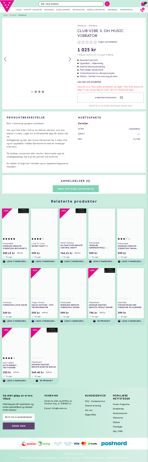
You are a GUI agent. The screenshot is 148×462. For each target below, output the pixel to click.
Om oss (88, 410)
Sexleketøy (118, 409)
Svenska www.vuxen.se (44, 457)
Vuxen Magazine (121, 404)
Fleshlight (118, 427)
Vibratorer (118, 418)
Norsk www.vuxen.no (93, 457)
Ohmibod (22, 15)
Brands (13, 15)
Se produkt (101, 321)
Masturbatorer (120, 413)
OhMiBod (92, 26)
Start (5, 15)
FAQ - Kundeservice (95, 401)
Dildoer (116, 422)
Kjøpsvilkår (90, 414)
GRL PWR (118, 431)
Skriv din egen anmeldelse (75, 188)
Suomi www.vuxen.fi (69, 457)
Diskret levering (93, 405)
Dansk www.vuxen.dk (117, 457)
